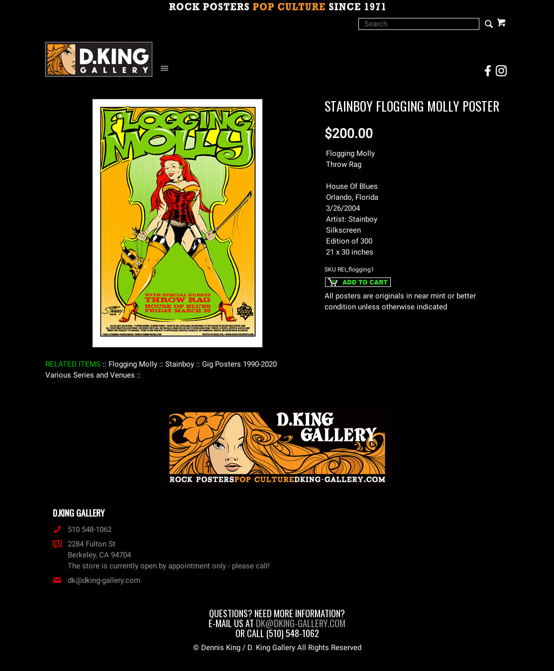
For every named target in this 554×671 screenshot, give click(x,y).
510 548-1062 (82, 529)
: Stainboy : (179, 364)
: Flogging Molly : (133, 364)
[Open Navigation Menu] (167, 68)
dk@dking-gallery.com (96, 580)
